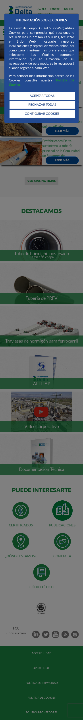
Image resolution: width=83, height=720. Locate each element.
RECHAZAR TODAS (42, 104)
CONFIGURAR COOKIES (42, 113)
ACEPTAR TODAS (42, 96)
